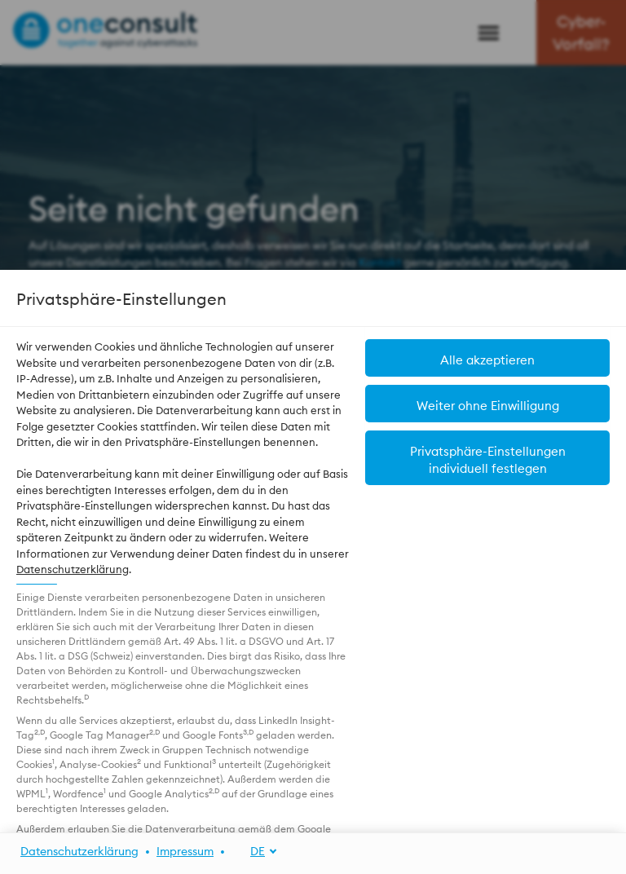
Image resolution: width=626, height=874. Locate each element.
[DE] (254, 851)
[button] (487, 457)
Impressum (185, 851)
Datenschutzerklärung (72, 569)
